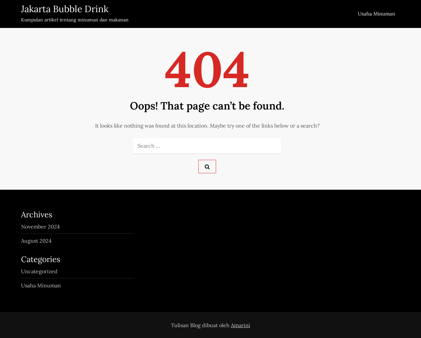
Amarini (240, 325)
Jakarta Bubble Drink (65, 9)
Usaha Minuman (376, 14)
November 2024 (40, 226)
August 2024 (36, 240)
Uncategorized (39, 271)
